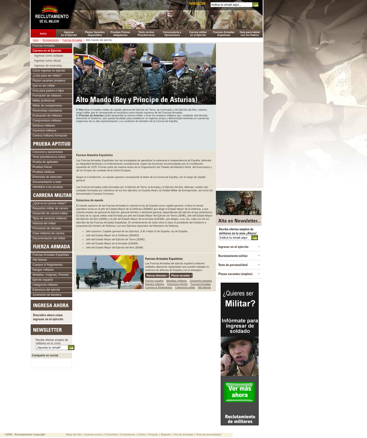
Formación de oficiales (47, 228)
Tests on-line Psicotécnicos (146, 33)
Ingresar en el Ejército (69, 33)
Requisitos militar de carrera (50, 208)
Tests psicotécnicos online (49, 157)
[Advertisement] (145, 135)
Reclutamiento (50, 40)
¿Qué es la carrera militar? (49, 203)
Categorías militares (45, 284)
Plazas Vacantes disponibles (95, 33)
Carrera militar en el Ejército (198, 33)
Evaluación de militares (47, 115)
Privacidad (111, 434)
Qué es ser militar (44, 85)
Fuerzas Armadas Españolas (224, 33)
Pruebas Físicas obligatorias (120, 33)
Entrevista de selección (47, 177)
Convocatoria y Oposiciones (172, 33)
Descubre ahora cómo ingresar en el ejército (48, 317)
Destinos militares (44, 125)
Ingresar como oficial (47, 60)
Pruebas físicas (42, 167)
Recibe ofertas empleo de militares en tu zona (52, 341)
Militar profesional (44, 100)
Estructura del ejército (46, 289)
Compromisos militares (47, 120)
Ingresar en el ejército (233, 247)
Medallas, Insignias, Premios (51, 274)
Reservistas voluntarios (47, 110)
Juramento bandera (201, 280)
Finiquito (153, 434)
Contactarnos (127, 434)
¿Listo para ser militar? (47, 75)
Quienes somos (93, 434)
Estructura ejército (177, 284)
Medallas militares (176, 280)
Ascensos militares (44, 130)
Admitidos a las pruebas (48, 187)
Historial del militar (44, 223)
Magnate (166, 434)
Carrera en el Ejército (47, 50)
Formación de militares (47, 95)
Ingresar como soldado (48, 55)
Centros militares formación (50, 135)
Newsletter (197, 3)
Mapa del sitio (74, 434)
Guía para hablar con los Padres (250, 33)
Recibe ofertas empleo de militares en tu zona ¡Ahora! (238, 231)
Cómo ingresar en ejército (49, 70)
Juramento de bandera (47, 294)
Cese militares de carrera (48, 233)
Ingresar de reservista (48, 65)
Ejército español (154, 280)
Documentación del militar (49, 238)
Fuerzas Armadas (72, 40)
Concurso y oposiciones (48, 152)
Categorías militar (185, 287)
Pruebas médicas (44, 172)
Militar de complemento (47, 105)
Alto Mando (204, 287)
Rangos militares (154, 284)
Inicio (43, 33)
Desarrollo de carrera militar (50, 213)
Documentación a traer (47, 182)
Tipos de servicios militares (50, 218)
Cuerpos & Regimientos (158, 287)
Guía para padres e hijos (48, 90)
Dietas (141, 434)
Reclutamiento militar (233, 256)
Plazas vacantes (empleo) (49, 80)
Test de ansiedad (183, 434)
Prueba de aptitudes (45, 162)
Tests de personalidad (233, 265)
